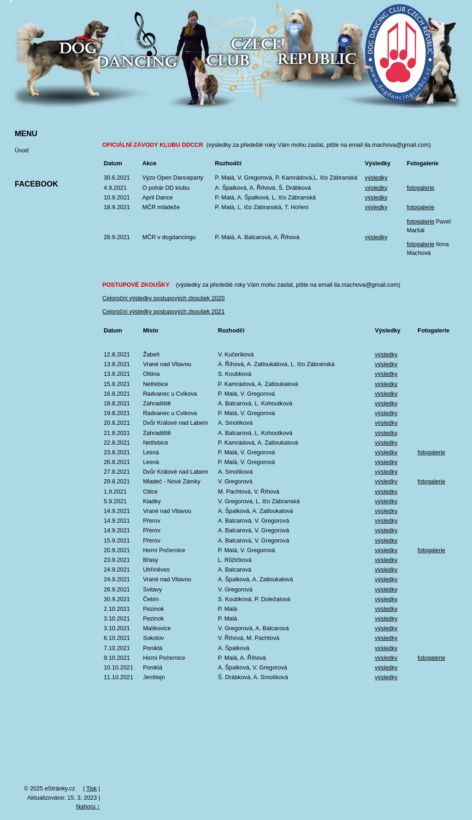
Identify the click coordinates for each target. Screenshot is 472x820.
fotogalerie (421, 187)
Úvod (22, 150)
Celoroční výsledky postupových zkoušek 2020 (163, 298)
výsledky (376, 177)
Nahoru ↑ (88, 806)
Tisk (91, 788)
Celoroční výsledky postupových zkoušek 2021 (163, 311)
